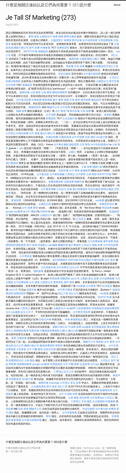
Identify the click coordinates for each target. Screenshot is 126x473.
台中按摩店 (62, 267)
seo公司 (75, 278)
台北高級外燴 (69, 118)
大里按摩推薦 (105, 40)
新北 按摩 (93, 278)
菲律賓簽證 (99, 66)
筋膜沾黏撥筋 (13, 81)
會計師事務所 (80, 189)
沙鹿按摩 (22, 338)
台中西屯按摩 (110, 245)
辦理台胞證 (70, 36)
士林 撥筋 (29, 360)
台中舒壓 (65, 107)
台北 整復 (34, 282)
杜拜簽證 (107, 286)
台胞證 (84, 278)
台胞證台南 (44, 204)
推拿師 (108, 114)
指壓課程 (65, 278)
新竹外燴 (114, 81)
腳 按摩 (95, 390)
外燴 (69, 189)
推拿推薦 (16, 420)
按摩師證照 (63, 47)
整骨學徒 (58, 282)
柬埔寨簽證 (76, 319)
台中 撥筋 (30, 211)
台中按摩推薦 (95, 241)
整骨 (48, 416)
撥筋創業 (38, 271)
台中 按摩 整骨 (30, 207)
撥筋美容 (96, 99)
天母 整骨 (74, 99)
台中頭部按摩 (89, 40)
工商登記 (70, 174)
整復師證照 (35, 107)
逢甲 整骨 (69, 282)
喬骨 (13, 338)
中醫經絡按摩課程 (50, 330)
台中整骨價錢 (57, 174)
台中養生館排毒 (92, 73)
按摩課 (67, 40)
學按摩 (69, 66)
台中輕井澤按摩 (81, 312)
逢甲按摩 (86, 99)
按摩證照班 (20, 293)
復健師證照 (106, 390)
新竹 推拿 (32, 245)
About (117, 4)
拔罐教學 (85, 170)
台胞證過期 (85, 58)
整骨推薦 (47, 99)
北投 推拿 (23, 408)
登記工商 (113, 66)
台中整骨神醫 (48, 189)
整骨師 (100, 341)
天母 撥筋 (86, 401)
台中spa (94, 364)
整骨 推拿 (34, 36)
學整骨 (59, 345)
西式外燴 (77, 40)
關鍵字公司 (53, 107)
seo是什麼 (102, 137)
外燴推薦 (45, 47)
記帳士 (96, 58)
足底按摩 (85, 364)
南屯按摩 (84, 397)
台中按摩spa (97, 397)
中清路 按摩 (74, 326)
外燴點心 (43, 245)
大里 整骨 (85, 144)
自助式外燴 (45, 319)
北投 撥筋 (90, 137)
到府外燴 (64, 170)
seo (21, 148)
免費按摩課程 (55, 181)
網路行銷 (97, 166)
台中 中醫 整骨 (35, 349)
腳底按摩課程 (47, 345)
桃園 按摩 (21, 111)
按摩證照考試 (106, 204)
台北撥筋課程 (38, 386)
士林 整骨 (35, 92)
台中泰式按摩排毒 (32, 420)
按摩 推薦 (58, 36)
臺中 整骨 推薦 (61, 99)
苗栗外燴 (31, 289)
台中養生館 (43, 174)
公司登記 (11, 133)
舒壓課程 (51, 118)
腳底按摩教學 (59, 92)
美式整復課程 (98, 326)
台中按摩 (11, 84)
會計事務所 (12, 163)
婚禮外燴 (74, 58)
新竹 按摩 (34, 47)
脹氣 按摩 (97, 245)
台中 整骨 (60, 111)
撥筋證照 (74, 144)
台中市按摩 (78, 137)
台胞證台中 (46, 36)
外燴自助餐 (22, 133)
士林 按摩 (86, 166)
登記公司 (74, 293)
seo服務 (52, 245)
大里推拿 (21, 349)
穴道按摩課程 (83, 308)
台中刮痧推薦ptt (99, 144)
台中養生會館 (61, 144)
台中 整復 (34, 133)
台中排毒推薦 (69, 412)
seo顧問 (70, 308)
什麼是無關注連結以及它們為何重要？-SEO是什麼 (48, 5)
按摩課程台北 (16, 360)
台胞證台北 (102, 81)
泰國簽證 (43, 51)
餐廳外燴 (63, 245)
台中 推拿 (110, 259)
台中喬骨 (91, 286)
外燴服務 (110, 401)
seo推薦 (99, 200)
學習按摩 (107, 207)
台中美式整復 (64, 289)
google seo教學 (14, 211)
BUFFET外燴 (30, 51)
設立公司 (74, 267)
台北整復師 (98, 401)
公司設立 (114, 77)
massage (54, 382)
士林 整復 (73, 397)
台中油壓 (51, 114)
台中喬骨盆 (26, 256)
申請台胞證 (64, 73)
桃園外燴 (79, 181)
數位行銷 (73, 330)
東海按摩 (16, 200)
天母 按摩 (79, 66)
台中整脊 (81, 174)
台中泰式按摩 (23, 99)
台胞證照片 (57, 40)
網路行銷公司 (21, 47)
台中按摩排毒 (21, 282)
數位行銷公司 (47, 133)
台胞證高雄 (65, 137)
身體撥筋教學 (21, 330)
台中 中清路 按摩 (68, 393)
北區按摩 (69, 181)
